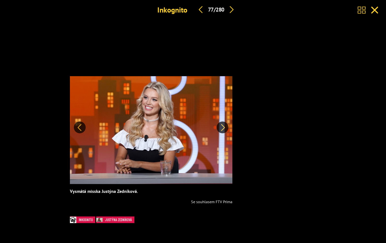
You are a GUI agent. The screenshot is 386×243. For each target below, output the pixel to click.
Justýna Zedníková (115, 220)
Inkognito (172, 9)
